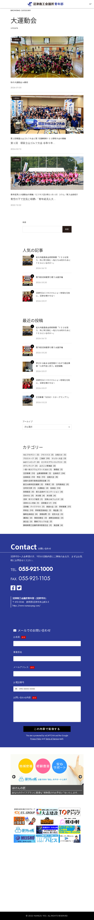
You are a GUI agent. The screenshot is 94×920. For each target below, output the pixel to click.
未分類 (38, 495)
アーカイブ (28, 421)
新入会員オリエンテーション (47, 491)
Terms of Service (52, 738)
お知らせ (58, 454)
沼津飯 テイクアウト (32, 506)
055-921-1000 (36, 569)
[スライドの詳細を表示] (47, 769)
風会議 (56, 525)
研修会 (26, 510)
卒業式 (47, 484)
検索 (24, 222)
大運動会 (16, 39)
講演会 (26, 518)
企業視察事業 (42, 473)
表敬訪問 (43, 514)
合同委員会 (60, 484)
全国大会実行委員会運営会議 (34, 480)
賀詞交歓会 (38, 518)
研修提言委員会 (41, 510)
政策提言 (26, 491)
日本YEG (26, 495)
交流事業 (26, 473)
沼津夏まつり (46, 503)
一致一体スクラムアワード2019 (35, 469)
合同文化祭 (27, 488)
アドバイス (45, 454)
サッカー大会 (57, 458)
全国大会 (50, 477)
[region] (47, 777)
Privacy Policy (35, 738)
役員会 (53, 488)
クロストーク (28, 458)
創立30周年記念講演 (31, 484)
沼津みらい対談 (29, 503)
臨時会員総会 (28, 514)
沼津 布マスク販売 (31, 499)
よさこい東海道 (45, 465)
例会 (38, 477)
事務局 (56, 469)
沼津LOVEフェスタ (52, 499)
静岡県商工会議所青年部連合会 (35, 525)
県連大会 (49, 506)
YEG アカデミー (29, 454)
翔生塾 (55, 510)
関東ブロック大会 (41, 521)
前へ (14, 777)
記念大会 (55, 514)
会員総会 (26, 477)
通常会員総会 (54, 518)
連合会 (26, 521)
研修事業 (62, 506)
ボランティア (28, 465)
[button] (90, 4)
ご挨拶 (42, 458)
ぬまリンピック (29, 462)
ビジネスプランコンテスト (52, 462)
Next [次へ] (80, 777)
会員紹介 (56, 473)
